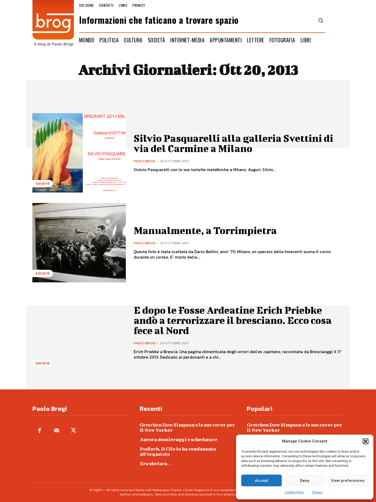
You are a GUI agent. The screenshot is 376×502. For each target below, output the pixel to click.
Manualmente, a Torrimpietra (206, 230)
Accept (261, 480)
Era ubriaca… (156, 463)
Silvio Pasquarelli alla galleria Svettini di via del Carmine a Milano (235, 143)
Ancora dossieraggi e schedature (178, 439)
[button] (365, 441)
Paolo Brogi (144, 160)
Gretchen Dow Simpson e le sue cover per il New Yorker (187, 427)
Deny (304, 480)
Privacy (317, 492)
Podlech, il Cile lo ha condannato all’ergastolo (178, 451)
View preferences (348, 480)
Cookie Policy (294, 492)
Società (43, 183)
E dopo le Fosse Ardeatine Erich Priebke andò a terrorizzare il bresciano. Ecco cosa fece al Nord (234, 320)
